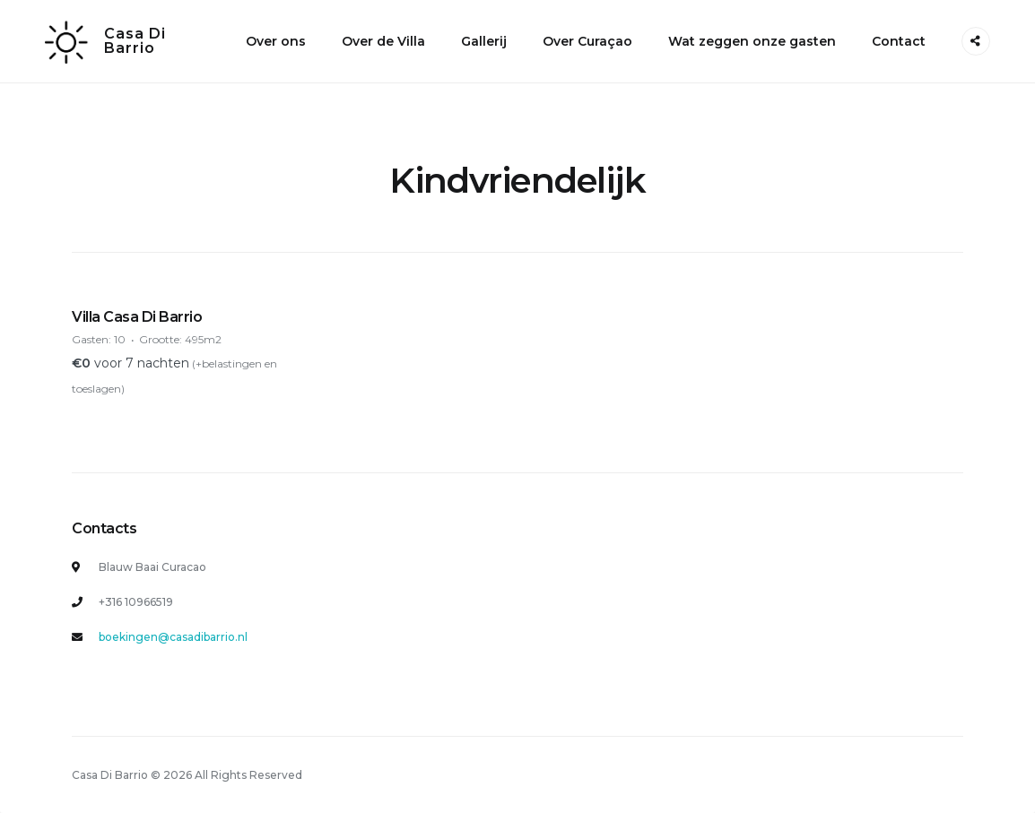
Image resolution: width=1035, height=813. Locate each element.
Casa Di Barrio (135, 40)
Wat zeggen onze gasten (752, 41)
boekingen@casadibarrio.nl (173, 637)
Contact (899, 41)
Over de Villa (383, 41)
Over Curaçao (587, 41)
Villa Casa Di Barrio (137, 316)
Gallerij (484, 41)
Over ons (276, 41)
